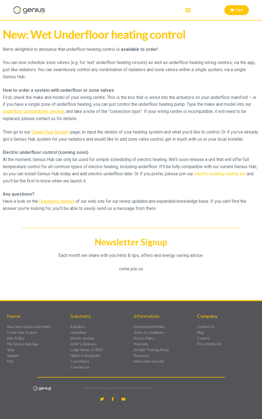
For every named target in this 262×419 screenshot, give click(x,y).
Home (13, 316)
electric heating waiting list (220, 173)
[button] (187, 10)
